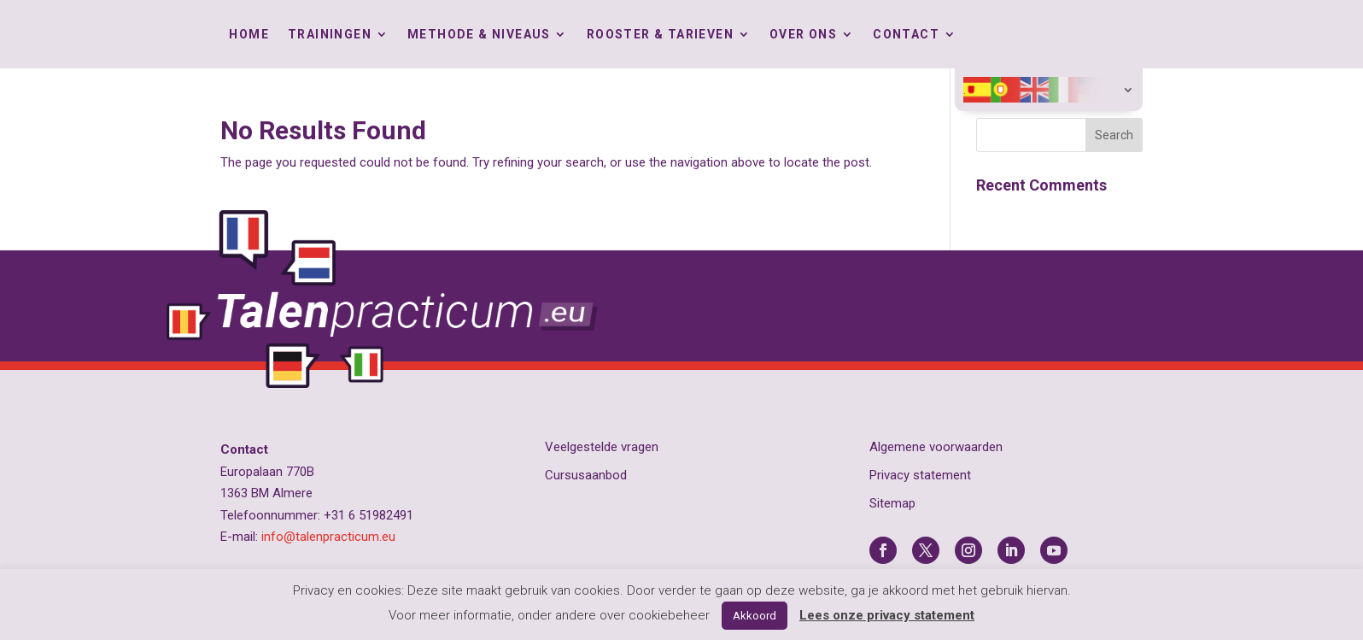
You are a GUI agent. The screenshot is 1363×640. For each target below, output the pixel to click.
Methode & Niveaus (479, 34)
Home (249, 34)
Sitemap (892, 503)
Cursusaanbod (586, 475)
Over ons (803, 34)
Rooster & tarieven (660, 34)
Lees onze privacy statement (886, 615)
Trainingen (329, 34)
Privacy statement (920, 475)
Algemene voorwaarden (936, 447)
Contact (906, 34)
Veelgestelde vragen (601, 447)
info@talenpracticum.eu (328, 536)
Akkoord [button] (754, 615)
